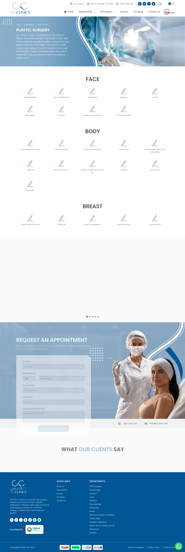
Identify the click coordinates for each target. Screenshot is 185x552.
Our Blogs (138, 11)
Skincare (93, 493)
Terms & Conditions (136, 547)
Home (71, 11)
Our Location (78, 4)
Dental (92, 511)
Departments (85, 11)
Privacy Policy (154, 547)
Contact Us (154, 11)
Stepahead (94, 529)
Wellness (93, 500)
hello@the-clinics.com (158, 423)
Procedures (106, 11)
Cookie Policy (169, 547)
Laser (91, 497)
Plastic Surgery (95, 486)
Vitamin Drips (94, 518)
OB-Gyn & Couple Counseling (101, 514)
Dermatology (94, 489)
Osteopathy (94, 507)
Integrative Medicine (98, 522)
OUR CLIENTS (95, 449)
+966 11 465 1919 (126, 4)
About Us (60, 486)
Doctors (124, 11)
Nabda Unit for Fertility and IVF (102, 525)
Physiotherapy (95, 504)
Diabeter (93, 532)
